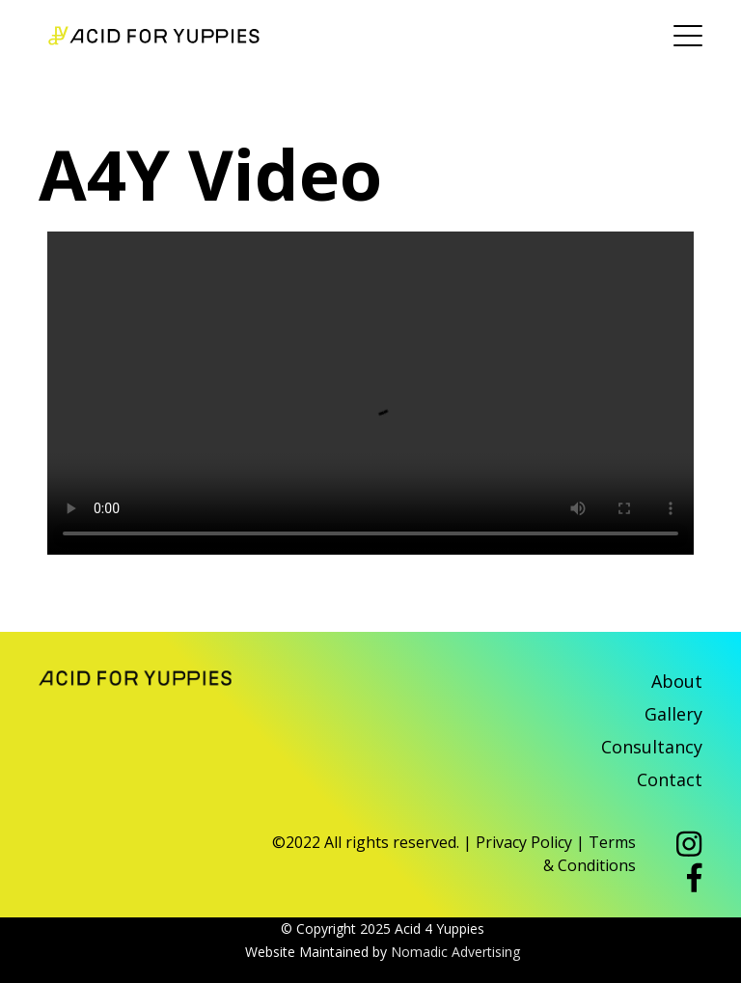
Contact (669, 779)
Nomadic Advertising (455, 951)
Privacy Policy (524, 842)
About (676, 681)
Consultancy (651, 746)
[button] (689, 846)
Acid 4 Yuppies (154, 35)
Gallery (673, 713)
